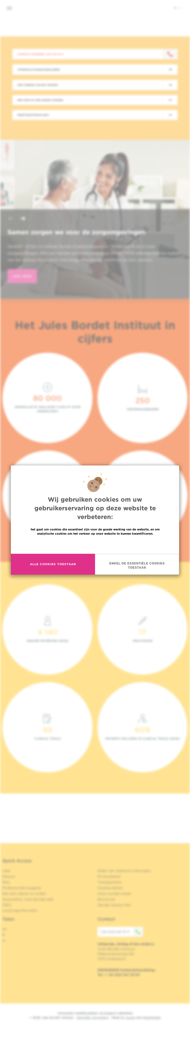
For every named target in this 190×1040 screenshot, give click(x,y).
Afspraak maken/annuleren (39, 69)
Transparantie (109, 882)
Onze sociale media (114, 894)
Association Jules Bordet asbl (27, 899)
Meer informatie (95, 544)
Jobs (6, 871)
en (4, 929)
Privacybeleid (108, 876)
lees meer (22, 276)
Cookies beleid (109, 888)
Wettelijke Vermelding (92, 1017)
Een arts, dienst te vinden (24, 894)
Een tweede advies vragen (38, 84)
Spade (130, 1017)
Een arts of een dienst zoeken (40, 100)
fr (3, 935)
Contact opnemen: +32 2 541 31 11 (40, 54)
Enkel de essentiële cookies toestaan (137, 565)
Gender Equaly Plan (114, 905)
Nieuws (8, 876)
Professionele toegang (21, 888)
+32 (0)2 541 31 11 (121, 932)
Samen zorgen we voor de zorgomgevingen (76, 232)
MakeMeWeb (151, 1017)
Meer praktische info (33, 114)
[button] (10, 219)
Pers (6, 882)
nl (176, 7)
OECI (6, 905)
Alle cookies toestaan (53, 564)
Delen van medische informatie (124, 871)
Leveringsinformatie (19, 910)
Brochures (106, 899)
